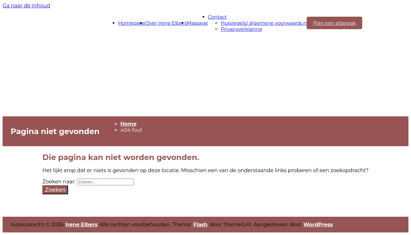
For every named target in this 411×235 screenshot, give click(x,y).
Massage (197, 23)
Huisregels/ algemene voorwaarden (264, 23)
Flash (200, 225)
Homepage (131, 23)
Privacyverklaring (241, 29)
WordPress (318, 225)
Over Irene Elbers (166, 23)
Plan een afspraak (334, 23)
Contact (217, 17)
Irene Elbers (82, 225)
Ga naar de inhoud (26, 6)
